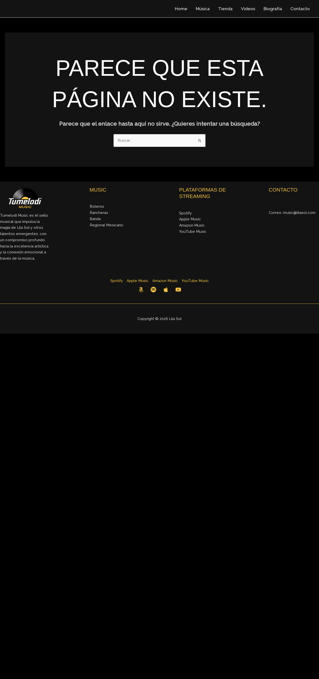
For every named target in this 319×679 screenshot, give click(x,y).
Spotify (185, 213)
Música (203, 8)
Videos (248, 8)
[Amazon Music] (141, 289)
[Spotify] (153, 289)
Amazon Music (191, 225)
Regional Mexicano (106, 225)
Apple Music (190, 219)
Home (181, 8)
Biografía (273, 8)
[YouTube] (178, 289)
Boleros (97, 206)
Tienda (225, 8)
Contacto (300, 8)
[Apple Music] (166, 289)
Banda (95, 219)
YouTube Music (192, 231)
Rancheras (99, 212)
